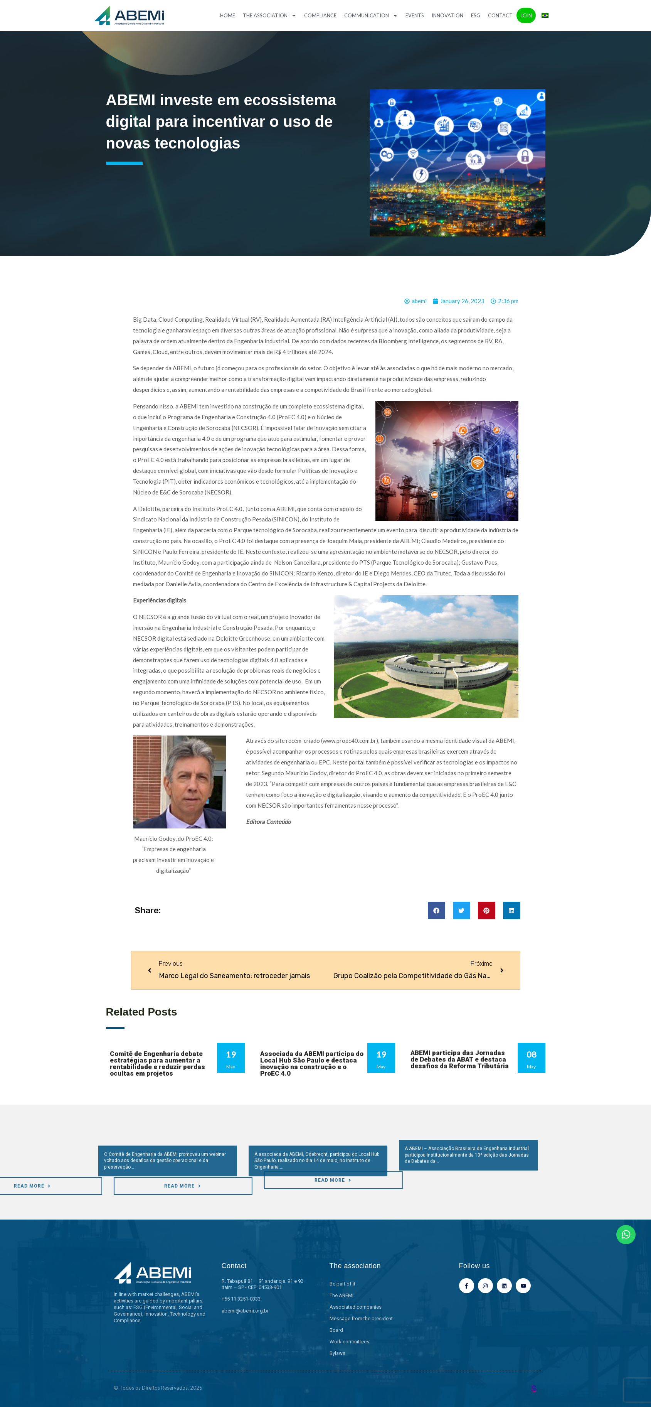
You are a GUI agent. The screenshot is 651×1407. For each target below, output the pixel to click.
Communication (371, 15)
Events (414, 15)
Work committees (349, 1342)
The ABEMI (341, 1295)
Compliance (320, 15)
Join (526, 15)
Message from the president (361, 1318)
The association (269, 15)
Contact (500, 15)
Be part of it (342, 1284)
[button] (436, 910)
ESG (475, 15)
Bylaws (337, 1353)
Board (336, 1330)
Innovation (447, 15)
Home (227, 15)
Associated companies (356, 1307)
